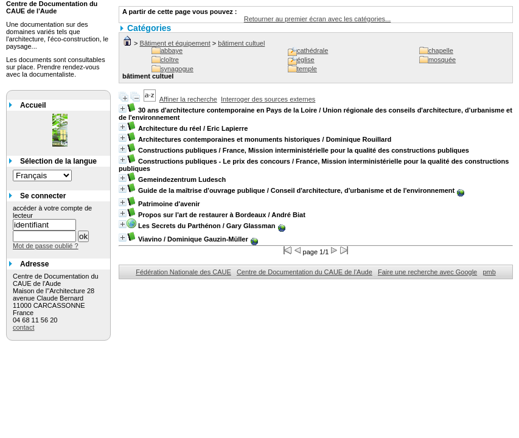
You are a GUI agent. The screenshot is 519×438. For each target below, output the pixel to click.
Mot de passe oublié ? (45, 245)
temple (307, 68)
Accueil (33, 105)
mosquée (442, 59)
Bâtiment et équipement (175, 43)
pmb (488, 272)
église (306, 59)
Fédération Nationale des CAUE (183, 272)
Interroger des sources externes (268, 99)
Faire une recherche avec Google (427, 272)
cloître (170, 59)
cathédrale (312, 50)
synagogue (177, 68)
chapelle (440, 50)
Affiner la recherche (188, 99)
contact (23, 327)
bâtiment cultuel (241, 43)
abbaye (172, 50)
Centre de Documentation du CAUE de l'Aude (304, 272)
